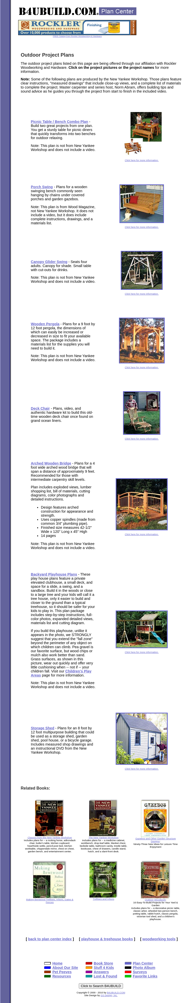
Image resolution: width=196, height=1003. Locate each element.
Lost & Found (101, 976)
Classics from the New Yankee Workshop (50, 836)
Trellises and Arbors (103, 897)
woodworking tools (159, 939)
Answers (97, 972)
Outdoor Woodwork (155, 898)
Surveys (136, 972)
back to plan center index (50, 939)
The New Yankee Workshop (103, 836)
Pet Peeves (57, 972)
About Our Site (61, 968)
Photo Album (140, 968)
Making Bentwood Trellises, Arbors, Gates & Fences (49, 900)
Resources (57, 976)
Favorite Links (141, 976)
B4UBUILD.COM (116, 992)
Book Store (99, 963)
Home (53, 963)
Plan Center (139, 963)
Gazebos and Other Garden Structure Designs (155, 839)
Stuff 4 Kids (100, 968)
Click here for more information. (142, 159)
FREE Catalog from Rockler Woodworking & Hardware (77, 36)
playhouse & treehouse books (107, 939)
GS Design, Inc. (109, 995)
